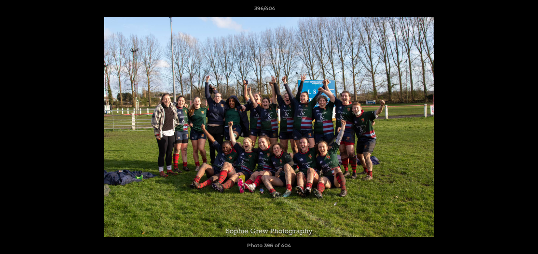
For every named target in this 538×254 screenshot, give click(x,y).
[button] (508, 10)
